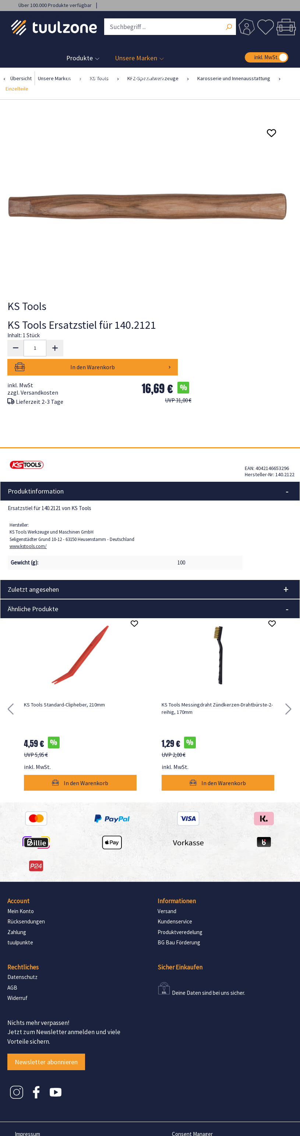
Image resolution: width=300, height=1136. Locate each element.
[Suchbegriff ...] (170, 26)
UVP (178, 381)
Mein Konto (20, 891)
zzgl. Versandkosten (32, 373)
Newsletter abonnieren (46, 1043)
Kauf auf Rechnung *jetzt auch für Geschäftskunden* (76, 15)
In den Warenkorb (129, 347)
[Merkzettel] (265, 27)
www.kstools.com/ (28, 527)
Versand (167, 891)
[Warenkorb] (286, 27)
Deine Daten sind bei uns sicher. (208, 973)
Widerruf (17, 978)
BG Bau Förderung (179, 923)
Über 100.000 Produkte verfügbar (55, 5)
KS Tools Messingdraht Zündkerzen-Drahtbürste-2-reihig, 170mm (217, 689)
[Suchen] (228, 27)
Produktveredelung (180, 912)
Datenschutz (22, 957)
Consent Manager (192, 1114)
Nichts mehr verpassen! (38, 1004)
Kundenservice (175, 902)
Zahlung (16, 912)
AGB (12, 968)
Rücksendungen (26, 902)
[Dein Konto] (246, 27)
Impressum (27, 1114)
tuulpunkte (20, 923)
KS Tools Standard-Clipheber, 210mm (64, 685)
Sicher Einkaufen (180, 948)
